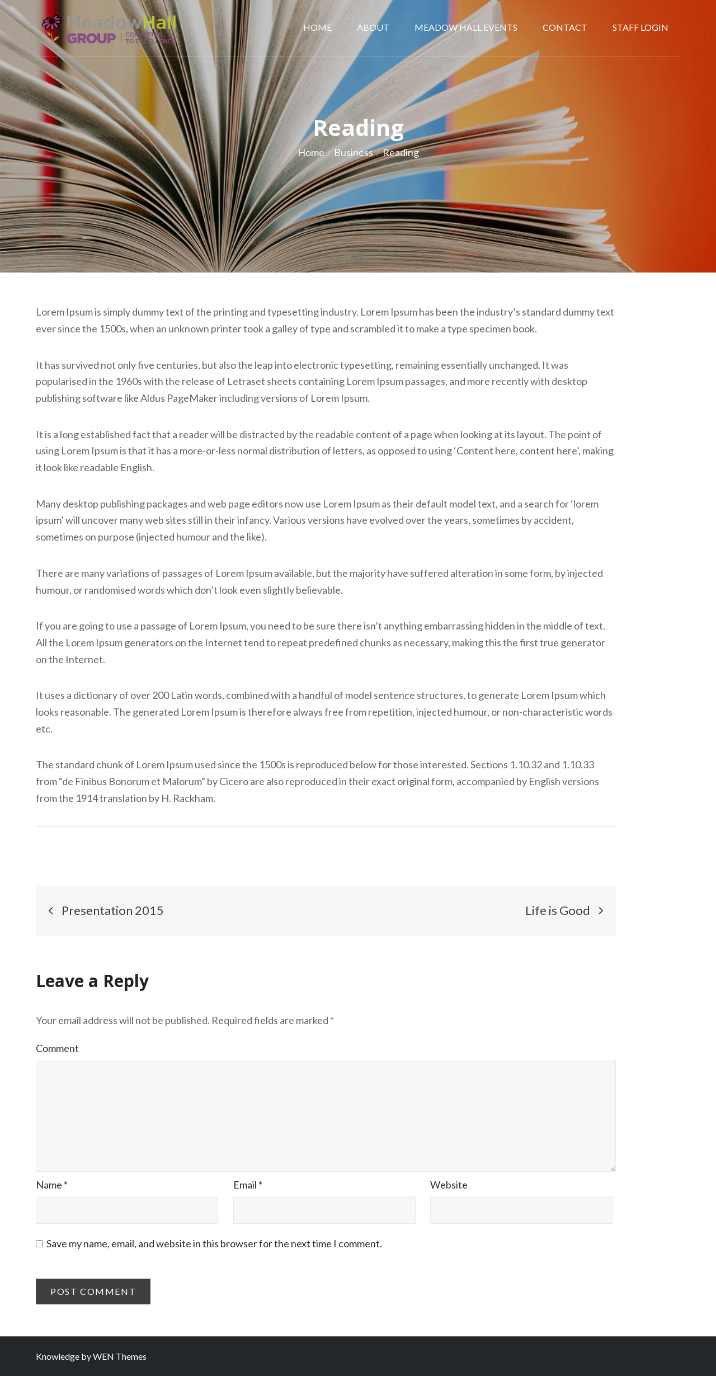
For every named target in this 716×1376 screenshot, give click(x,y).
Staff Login (640, 27)
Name (52, 1184)
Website (449, 1184)
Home (317, 27)
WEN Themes (120, 1356)
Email (247, 1184)
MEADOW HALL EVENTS (465, 27)
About (373, 27)
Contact (565, 27)
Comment (57, 1048)
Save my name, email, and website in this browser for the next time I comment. (214, 1243)
